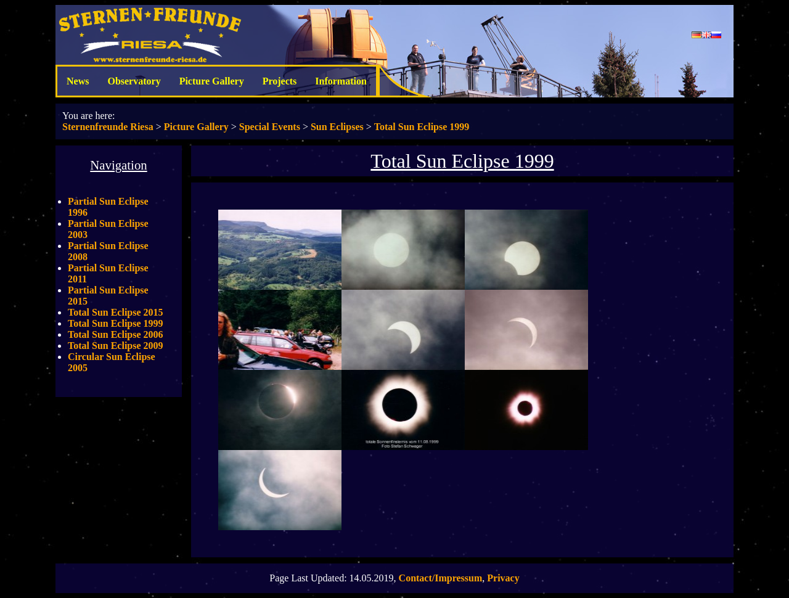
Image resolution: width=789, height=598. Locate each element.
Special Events (269, 126)
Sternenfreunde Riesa (107, 126)
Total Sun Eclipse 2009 (115, 345)
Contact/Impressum (441, 578)
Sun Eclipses (337, 126)
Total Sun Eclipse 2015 (115, 312)
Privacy (503, 578)
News (78, 81)
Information (341, 81)
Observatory (133, 81)
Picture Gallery (211, 81)
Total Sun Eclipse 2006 (115, 334)
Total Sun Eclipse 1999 (422, 126)
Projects (280, 81)
